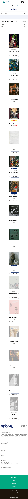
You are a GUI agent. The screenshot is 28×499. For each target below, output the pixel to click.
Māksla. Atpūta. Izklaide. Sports (10, 16)
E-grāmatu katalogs (4, 442)
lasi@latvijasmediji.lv (14, 490)
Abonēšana (14, 482)
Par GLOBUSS (3, 454)
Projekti (14, 479)
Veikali (2, 468)
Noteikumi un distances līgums (14, 495)
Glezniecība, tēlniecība (20, 16)
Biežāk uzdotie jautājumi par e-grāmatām (8, 458)
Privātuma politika (4, 452)
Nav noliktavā (14, 297)
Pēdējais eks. (14, 168)
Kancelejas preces (4, 443)
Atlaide (14, 120)
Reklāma (14, 480)
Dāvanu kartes (3, 451)
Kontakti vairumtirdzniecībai (6, 467)
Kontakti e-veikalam (4, 466)
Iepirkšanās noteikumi (5, 449)
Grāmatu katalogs (4, 440)
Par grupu (14, 486)
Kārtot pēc (24, 21)
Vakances (2, 455)
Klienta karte (3, 450)
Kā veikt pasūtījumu (4, 447)
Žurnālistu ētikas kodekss (14, 497)
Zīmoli (14, 485)
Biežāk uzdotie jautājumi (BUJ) (6, 456)
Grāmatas (2, 16)
